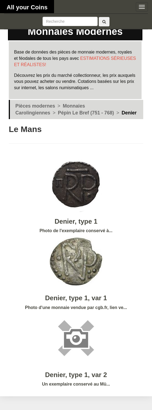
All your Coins (27, 7)
